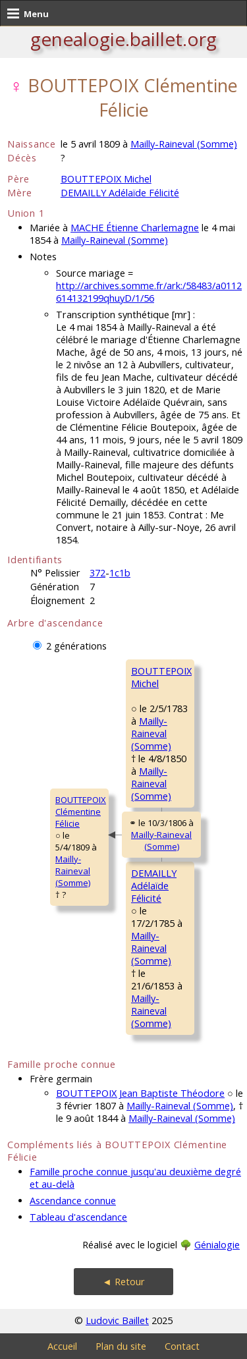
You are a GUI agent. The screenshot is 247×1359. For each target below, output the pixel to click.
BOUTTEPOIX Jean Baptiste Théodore (140, 1093)
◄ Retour (123, 1281)
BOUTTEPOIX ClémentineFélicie (80, 811)
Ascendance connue (73, 1200)
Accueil (62, 1346)
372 (97, 573)
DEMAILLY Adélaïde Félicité (120, 192)
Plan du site (121, 1346)
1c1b (119, 573)
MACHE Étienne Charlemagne (134, 227)
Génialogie (217, 1244)
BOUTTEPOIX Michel (106, 179)
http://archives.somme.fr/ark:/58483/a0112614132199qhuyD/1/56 (149, 291)
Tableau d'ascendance (78, 1217)
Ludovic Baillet (117, 1320)
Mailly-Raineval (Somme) (183, 144)
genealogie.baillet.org (123, 38)
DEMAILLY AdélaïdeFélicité (154, 885)
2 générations (76, 646)
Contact (182, 1346)
